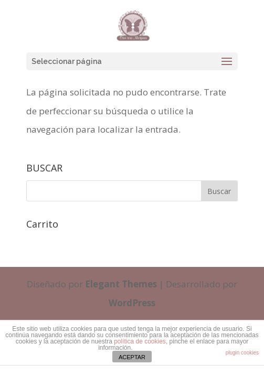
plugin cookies (242, 353)
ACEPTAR (132, 357)
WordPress (132, 303)
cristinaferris (158, 377)
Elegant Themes (121, 284)
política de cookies (140, 341)
